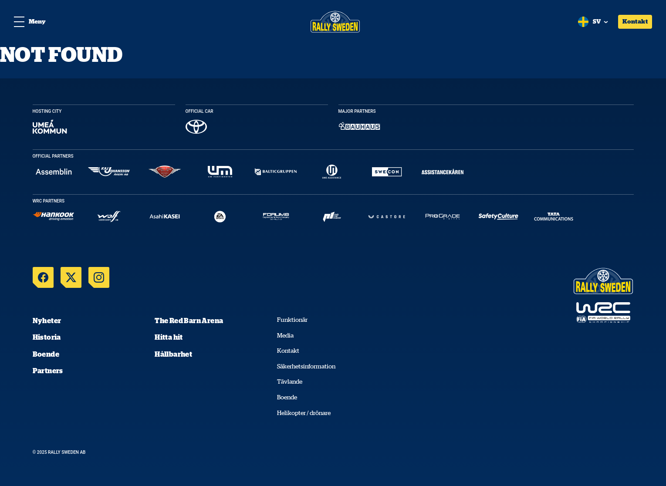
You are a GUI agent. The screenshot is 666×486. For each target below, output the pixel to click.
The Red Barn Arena (189, 320)
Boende (46, 354)
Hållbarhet (173, 354)
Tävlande (289, 381)
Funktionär (292, 319)
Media (285, 335)
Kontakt (635, 21)
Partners (48, 371)
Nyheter (47, 320)
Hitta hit (169, 337)
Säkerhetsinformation (306, 366)
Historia (47, 337)
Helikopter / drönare (304, 412)
